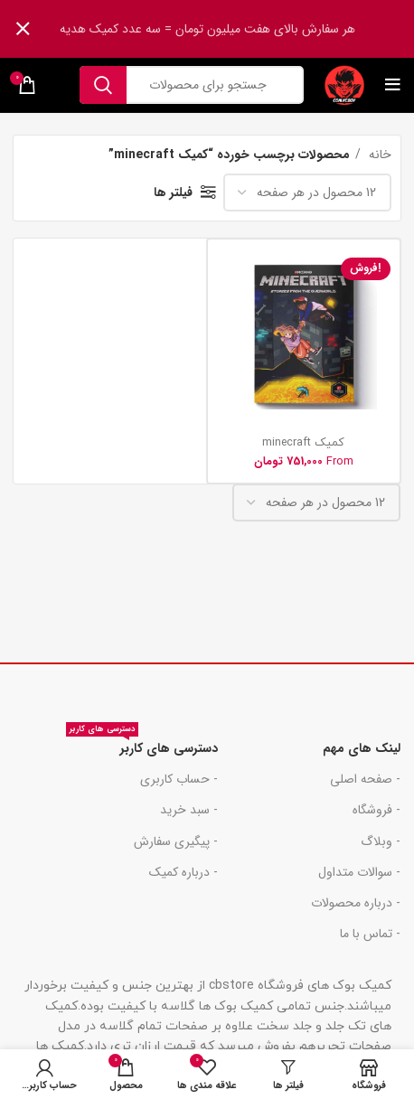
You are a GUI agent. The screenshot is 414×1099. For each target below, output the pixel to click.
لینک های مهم (361, 748)
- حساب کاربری (179, 779)
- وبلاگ (380, 841)
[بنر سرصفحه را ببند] (22, 29)
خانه (378, 154)
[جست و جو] (192, 85)
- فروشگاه (376, 810)
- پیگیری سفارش (176, 841)
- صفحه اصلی (365, 779)
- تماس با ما (370, 934)
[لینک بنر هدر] (234, 29)
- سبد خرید (189, 810)
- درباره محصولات (355, 903)
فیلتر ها (173, 192)
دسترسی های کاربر (142, 745)
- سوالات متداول (359, 872)
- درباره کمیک (183, 872)
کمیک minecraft (303, 443)
